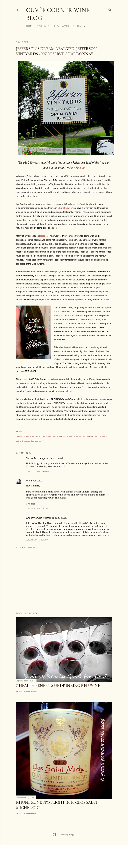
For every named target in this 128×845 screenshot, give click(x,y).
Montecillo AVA (86, 436)
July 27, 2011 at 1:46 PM (37, 508)
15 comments (30, 691)
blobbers (44, 236)
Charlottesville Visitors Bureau (43, 517)
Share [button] (19, 431)
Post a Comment (25, 547)
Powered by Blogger (64, 835)
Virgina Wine (100, 436)
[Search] (110, 9)
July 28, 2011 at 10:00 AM (38, 539)
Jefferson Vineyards (32, 436)
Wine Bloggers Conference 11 (29, 441)
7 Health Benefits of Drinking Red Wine (58, 685)
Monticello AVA (69, 327)
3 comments (30, 813)
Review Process (47, 26)
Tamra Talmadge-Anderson (42, 458)
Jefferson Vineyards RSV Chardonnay (60, 436)
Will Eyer (31, 480)
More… (88, 26)
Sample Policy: (71, 26)
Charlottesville (65, 208)
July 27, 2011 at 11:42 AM (37, 471)
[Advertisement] (64, 580)
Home (30, 26)
